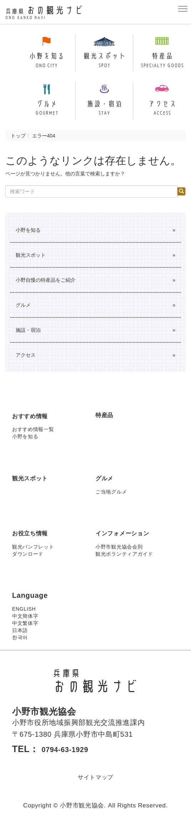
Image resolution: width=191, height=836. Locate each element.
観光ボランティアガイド (124, 562)
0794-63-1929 (71, 757)
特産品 (107, 422)
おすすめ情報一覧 (33, 437)
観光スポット (31, 263)
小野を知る (28, 238)
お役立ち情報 (34, 541)
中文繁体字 (25, 631)
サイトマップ (95, 785)
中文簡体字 (25, 624)
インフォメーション (129, 541)
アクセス (26, 363)
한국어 (20, 646)
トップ (18, 144)
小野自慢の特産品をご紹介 (46, 288)
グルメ (23, 313)
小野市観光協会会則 (119, 555)
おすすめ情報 (34, 423)
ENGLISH (24, 617)
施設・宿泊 (28, 338)
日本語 (20, 638)
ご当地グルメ (111, 500)
